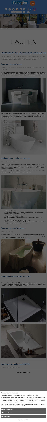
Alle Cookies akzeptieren (7, 409)
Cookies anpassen (5, 416)
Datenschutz (26, 419)
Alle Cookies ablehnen (6, 412)
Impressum (20, 419)
